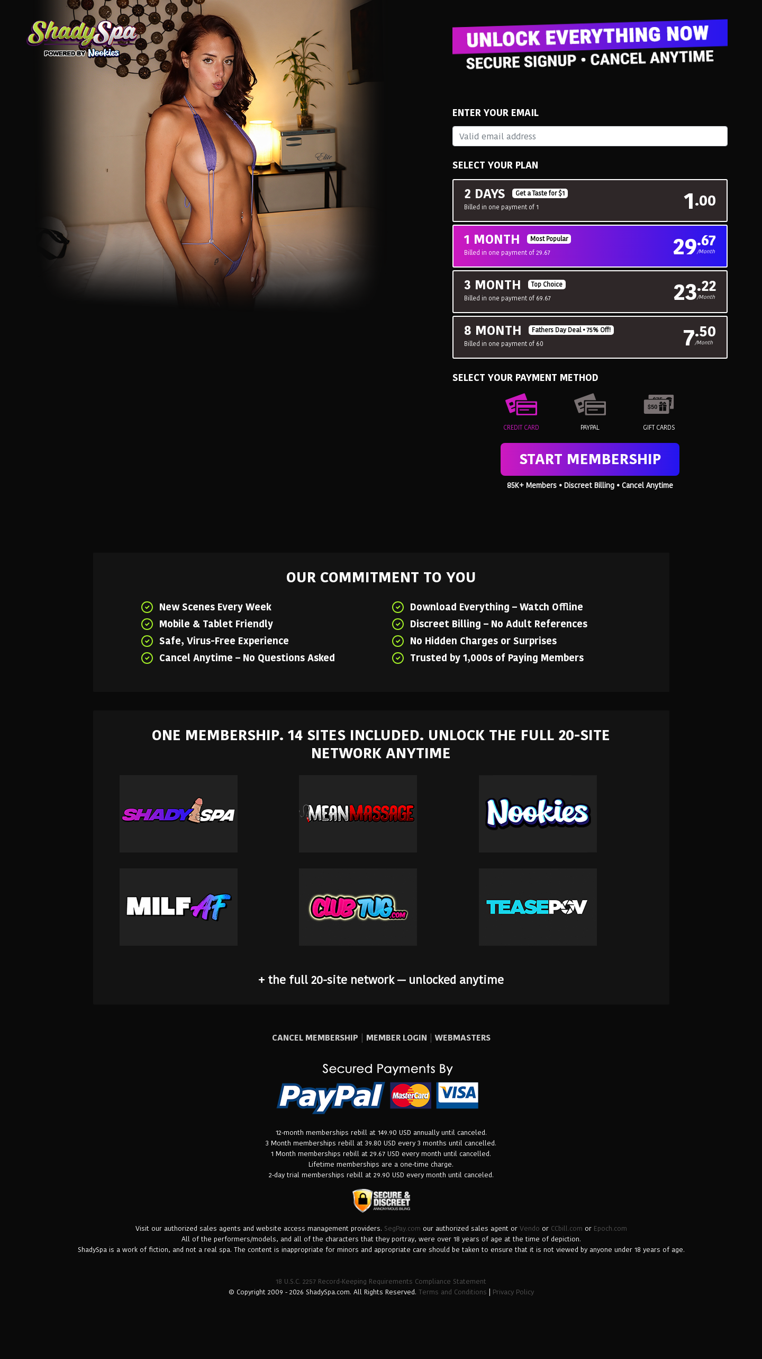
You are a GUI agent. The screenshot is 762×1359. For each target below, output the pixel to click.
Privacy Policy (513, 1292)
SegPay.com (402, 1228)
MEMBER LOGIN (396, 1038)
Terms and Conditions (453, 1292)
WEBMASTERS (463, 1038)
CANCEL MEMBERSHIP (315, 1038)
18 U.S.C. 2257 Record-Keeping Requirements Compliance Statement (381, 1281)
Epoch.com (610, 1228)
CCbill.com (567, 1228)
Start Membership (590, 459)
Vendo (530, 1228)
